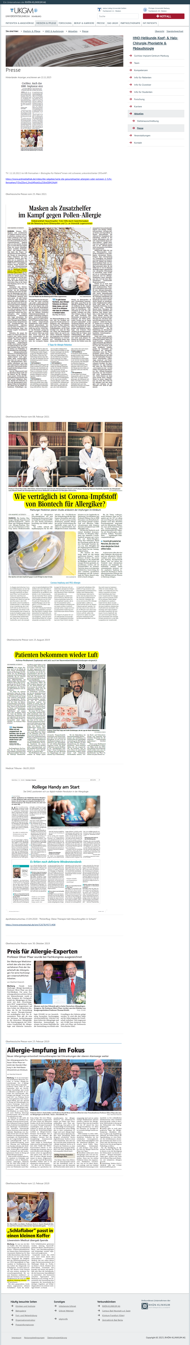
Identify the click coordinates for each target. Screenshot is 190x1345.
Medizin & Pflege (46, 23)
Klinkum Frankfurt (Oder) (113, 1315)
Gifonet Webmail (66, 1310)
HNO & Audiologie (54, 31)
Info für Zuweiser (142, 84)
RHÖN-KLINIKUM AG (111, 1306)
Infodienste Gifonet (67, 1306)
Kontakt (138, 142)
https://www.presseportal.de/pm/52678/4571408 (30, 924)
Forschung (65, 23)
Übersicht (159, 31)
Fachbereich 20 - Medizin (158, 11)
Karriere (138, 106)
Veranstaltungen (142, 135)
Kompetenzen (141, 70)
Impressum (16, 1337)
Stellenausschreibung (148, 120)
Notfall (165, 16)
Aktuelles (72, 31)
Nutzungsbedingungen (34, 1337)
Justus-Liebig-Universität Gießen (114, 8)
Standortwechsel (175, 31)
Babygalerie (21, 1310)
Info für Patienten (142, 77)
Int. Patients (150, 23)
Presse (101, 23)
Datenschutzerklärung (57, 1337)
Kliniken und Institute (25, 1306)
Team (136, 62)
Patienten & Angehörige (20, 23)
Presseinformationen (25, 1324)
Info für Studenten (143, 91)
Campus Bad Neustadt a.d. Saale (116, 1310)
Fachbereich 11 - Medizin (112, 11)
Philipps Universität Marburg (159, 8)
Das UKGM (112, 23)
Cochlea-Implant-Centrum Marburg (151, 55)
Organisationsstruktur (25, 1320)
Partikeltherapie (130, 23)
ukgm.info (63, 1319)
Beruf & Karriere (84, 23)
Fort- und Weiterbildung (26, 1315)
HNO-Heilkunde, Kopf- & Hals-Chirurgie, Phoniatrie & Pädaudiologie (155, 43)
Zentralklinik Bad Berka (112, 1320)
